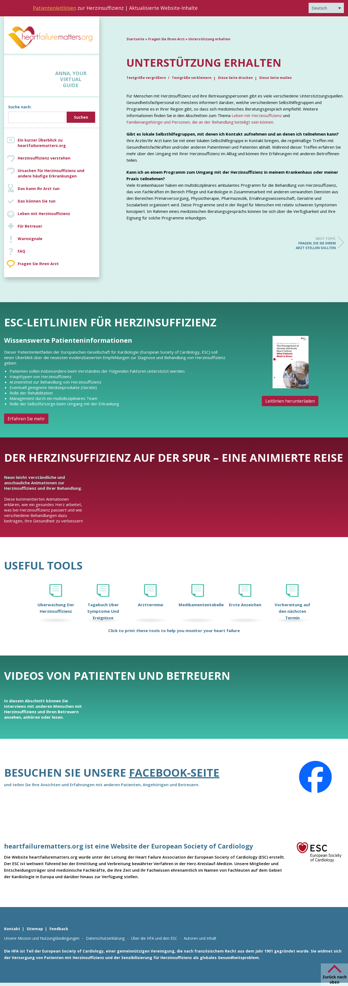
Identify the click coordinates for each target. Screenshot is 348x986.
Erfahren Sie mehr (26, 419)
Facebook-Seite (174, 772)
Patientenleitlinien (54, 8)
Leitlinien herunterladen (290, 401)
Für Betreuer (30, 226)
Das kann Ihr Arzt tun (39, 188)
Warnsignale (30, 238)
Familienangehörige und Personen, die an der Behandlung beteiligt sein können (199, 122)
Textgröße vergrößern (146, 77)
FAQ (21, 251)
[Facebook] (315, 777)
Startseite (135, 39)
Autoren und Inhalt (200, 938)
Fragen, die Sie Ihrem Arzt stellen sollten (314, 243)
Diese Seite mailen (275, 77)
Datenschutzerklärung (105, 938)
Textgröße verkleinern (192, 77)
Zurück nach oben (334, 979)
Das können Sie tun (36, 201)
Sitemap (35, 928)
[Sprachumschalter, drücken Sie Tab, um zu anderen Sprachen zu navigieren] (326, 8)
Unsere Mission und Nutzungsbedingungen (41, 938)
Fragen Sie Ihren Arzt (38, 263)
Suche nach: (20, 106)
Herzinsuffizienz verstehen (44, 158)
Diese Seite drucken (235, 77)
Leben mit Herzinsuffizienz (44, 213)
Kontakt (12, 928)
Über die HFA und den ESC (154, 938)
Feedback (58, 928)
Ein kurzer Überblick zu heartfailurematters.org (42, 142)
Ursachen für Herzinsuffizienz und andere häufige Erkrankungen (57, 173)
